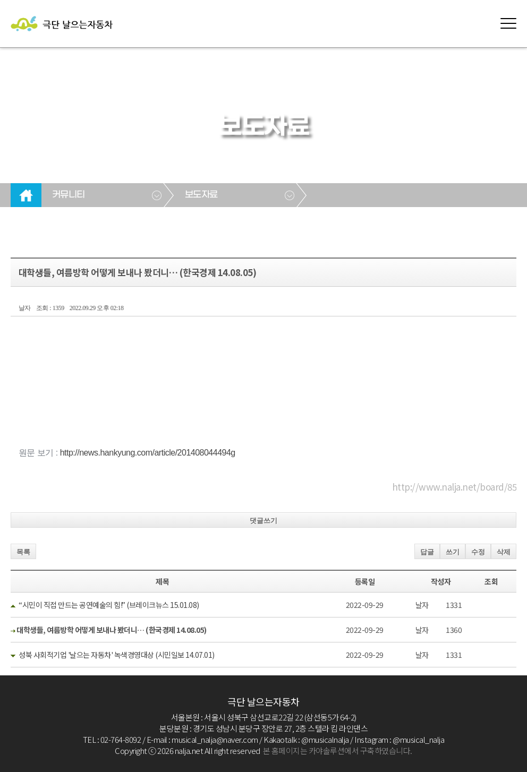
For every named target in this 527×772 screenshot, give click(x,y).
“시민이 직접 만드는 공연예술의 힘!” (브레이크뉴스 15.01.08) (109, 604)
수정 (478, 552)
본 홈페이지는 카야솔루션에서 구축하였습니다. (337, 750)
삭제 (504, 552)
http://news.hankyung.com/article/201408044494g (147, 452)
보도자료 (201, 195)
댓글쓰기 (263, 521)
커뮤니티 (68, 195)
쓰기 (453, 552)
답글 (427, 552)
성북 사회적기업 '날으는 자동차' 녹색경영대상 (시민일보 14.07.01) (117, 654)
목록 (23, 552)
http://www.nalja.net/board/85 (454, 486)
